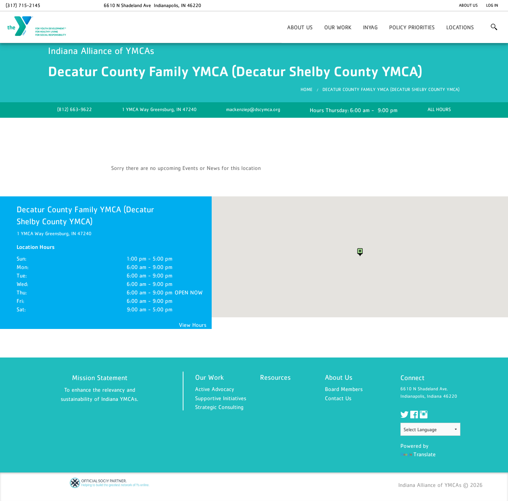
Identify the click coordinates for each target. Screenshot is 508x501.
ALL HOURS (439, 109)
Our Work (337, 27)
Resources (275, 377)
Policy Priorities (412, 27)
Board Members (344, 389)
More (494, 27)
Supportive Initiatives (220, 398)
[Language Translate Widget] (430, 429)
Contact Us (338, 398)
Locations (460, 27)
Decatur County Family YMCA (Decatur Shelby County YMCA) (391, 89)
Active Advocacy (214, 389)
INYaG (370, 27)
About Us (468, 5)
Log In (492, 5)
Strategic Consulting (219, 407)
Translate (418, 454)
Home (307, 89)
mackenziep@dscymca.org (253, 109)
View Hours (192, 325)
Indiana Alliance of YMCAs (41, 26)
